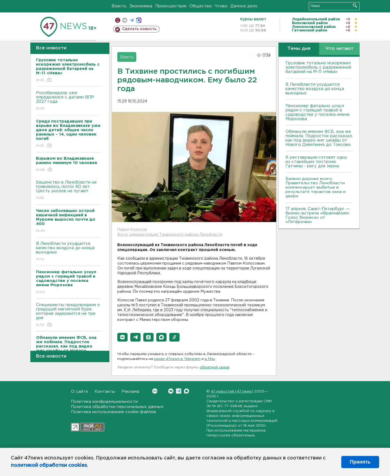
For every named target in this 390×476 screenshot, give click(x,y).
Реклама (130, 391)
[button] (122, 337)
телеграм (131, 20)
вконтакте (124, 20)
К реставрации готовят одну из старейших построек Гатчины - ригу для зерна (316, 162)
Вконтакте (154, 391)
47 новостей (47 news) (232, 391)
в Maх (210, 359)
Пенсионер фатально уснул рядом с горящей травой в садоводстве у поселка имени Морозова (317, 112)
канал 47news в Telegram (177, 359)
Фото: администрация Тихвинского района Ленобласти (169, 234)
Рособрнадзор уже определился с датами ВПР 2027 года (68, 101)
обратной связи (214, 367)
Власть (119, 6)
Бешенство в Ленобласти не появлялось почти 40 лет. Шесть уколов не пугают (68, 190)
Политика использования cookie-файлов (113, 412)
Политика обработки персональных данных (117, 407)
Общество (200, 6)
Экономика (140, 6)
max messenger (138, 20)
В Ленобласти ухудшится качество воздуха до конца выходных (68, 252)
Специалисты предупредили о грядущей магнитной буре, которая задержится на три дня (68, 315)
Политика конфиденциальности (104, 401)
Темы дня (298, 49)
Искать (355, 6)
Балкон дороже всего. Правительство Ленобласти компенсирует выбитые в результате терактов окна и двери (315, 187)
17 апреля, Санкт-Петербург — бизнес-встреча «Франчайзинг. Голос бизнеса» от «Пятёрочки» (317, 215)
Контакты (105, 391)
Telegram (178, 391)
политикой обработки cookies (49, 465)
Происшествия (170, 6)
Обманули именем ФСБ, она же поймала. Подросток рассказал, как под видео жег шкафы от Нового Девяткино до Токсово (319, 138)
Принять (360, 462)
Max (186, 391)
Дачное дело (244, 6)
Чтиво (221, 6)
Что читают (339, 49)
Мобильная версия (117, 20)
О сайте (79, 391)
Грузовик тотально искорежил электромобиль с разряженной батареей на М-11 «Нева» (318, 67)
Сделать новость (139, 29)
